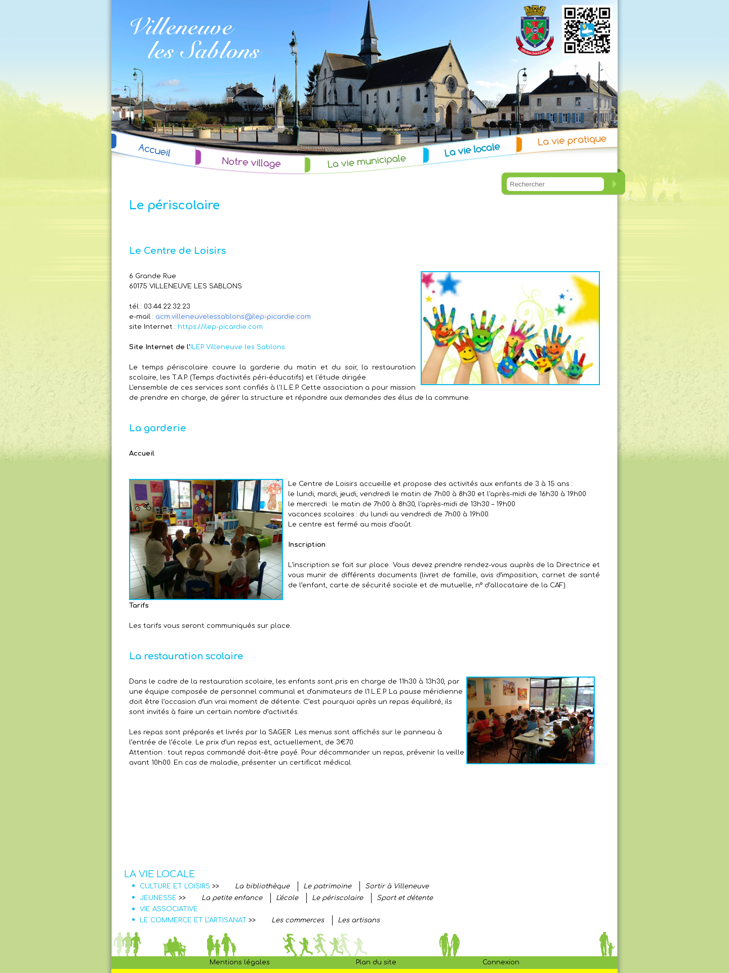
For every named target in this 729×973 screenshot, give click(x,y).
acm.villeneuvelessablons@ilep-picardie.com (233, 316)
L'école (287, 898)
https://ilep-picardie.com (220, 326)
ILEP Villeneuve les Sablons (237, 347)
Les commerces (297, 920)
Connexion (500, 962)
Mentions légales (240, 962)
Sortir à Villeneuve (397, 886)
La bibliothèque (262, 886)
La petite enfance (231, 898)
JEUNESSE (158, 898)
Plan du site (376, 962)
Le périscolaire (337, 898)
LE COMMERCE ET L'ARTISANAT (193, 920)
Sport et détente (405, 898)
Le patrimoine (327, 886)
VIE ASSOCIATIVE (169, 909)
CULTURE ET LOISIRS (175, 886)
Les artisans (359, 920)
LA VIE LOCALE (159, 874)
